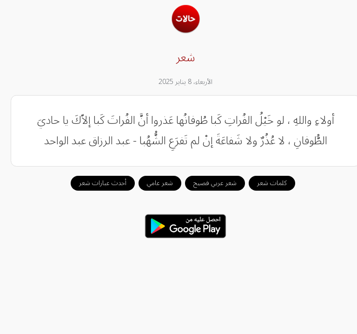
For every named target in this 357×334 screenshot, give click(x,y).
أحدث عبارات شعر (95, 183)
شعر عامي (153, 183)
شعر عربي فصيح (208, 183)
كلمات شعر (265, 183)
